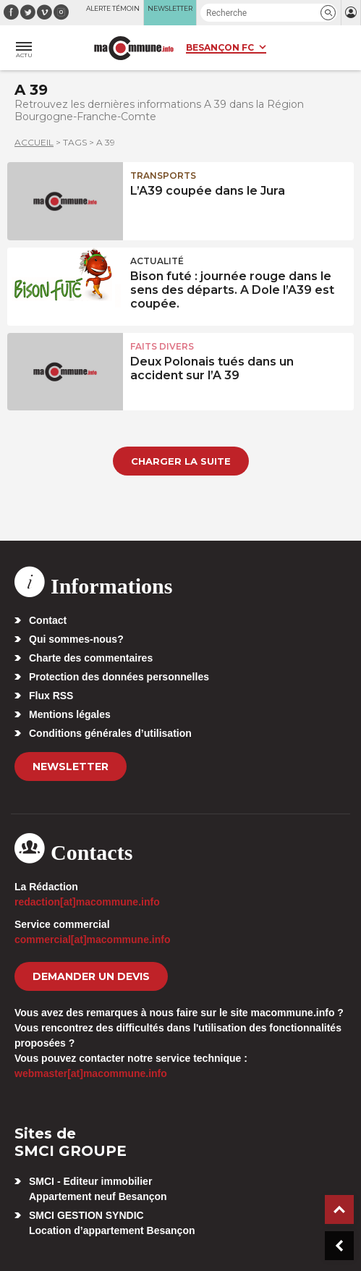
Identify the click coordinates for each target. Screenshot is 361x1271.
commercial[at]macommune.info (92, 939)
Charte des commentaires (91, 658)
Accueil (34, 142)
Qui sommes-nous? (76, 639)
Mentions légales (70, 714)
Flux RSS (51, 695)
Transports (163, 175)
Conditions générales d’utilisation (110, 733)
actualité (157, 261)
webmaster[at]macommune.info (90, 1073)
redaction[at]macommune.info (87, 902)
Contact (48, 620)
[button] (328, 12)
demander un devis (91, 976)
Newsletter (71, 766)
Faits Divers (162, 346)
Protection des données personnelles (119, 677)
